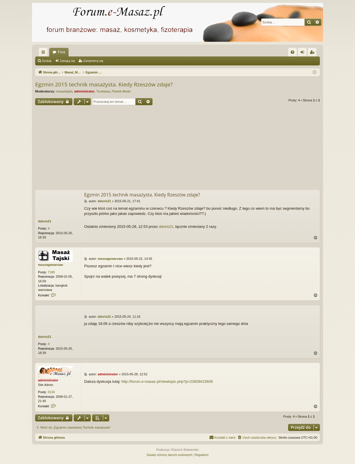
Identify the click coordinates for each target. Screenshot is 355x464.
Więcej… (44, 53)
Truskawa (103, 91)
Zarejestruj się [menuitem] (313, 53)
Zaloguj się (67, 61)
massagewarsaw (50, 264)
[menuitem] (292, 52)
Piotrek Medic (121, 91)
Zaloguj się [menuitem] (304, 53)
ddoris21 (44, 221)
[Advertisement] (177, 148)
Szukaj (46, 61)
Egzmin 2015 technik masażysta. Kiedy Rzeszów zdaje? (104, 84)
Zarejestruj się (93, 61)
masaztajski (64, 91)
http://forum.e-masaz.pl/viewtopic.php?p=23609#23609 (167, 381)
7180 (51, 272)
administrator (84, 91)
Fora (61, 52)
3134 (51, 392)
